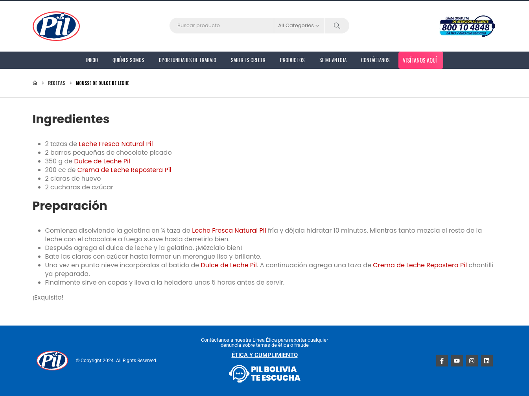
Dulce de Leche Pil (102, 161)
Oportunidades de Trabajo (187, 60)
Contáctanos (375, 60)
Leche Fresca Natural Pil (116, 143)
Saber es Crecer (248, 60)
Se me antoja (333, 60)
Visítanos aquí (419, 60)
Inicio (92, 60)
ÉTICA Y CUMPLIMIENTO (265, 355)
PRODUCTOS (292, 60)
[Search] (337, 25)
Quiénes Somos (128, 60)
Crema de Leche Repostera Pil (124, 169)
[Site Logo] (56, 26)
